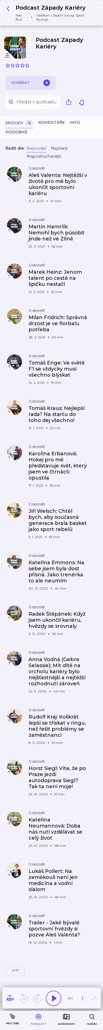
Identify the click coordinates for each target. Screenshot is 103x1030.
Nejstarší (59, 148)
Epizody (19, 123)
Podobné (16, 132)
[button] (49, 13)
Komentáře (51, 122)
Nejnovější (36, 148)
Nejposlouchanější (44, 156)
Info (75, 122)
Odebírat (30, 83)
